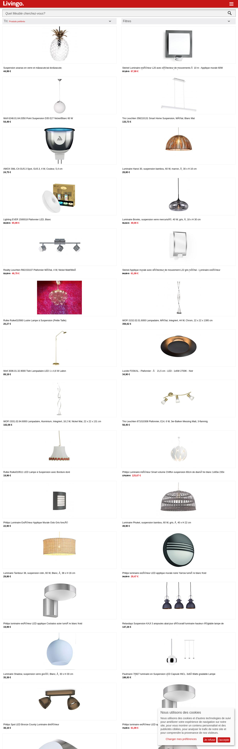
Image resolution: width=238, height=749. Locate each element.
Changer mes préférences (181, 739)
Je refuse (209, 739)
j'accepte (224, 739)
